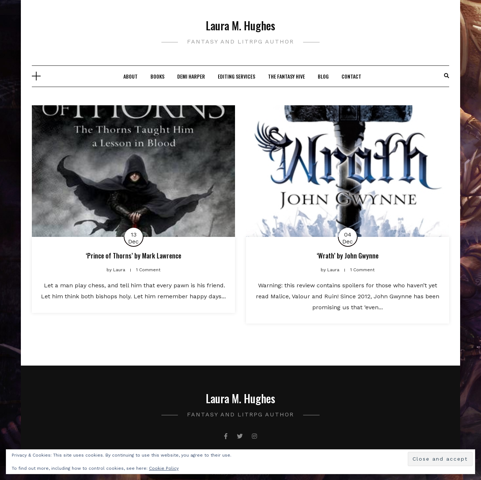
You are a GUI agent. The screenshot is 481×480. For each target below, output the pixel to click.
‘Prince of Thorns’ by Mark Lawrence (133, 255)
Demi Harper (191, 76)
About (130, 76)
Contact (351, 76)
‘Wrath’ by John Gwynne (348, 255)
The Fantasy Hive (286, 76)
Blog (323, 76)
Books (157, 76)
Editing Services (236, 76)
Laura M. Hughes (240, 25)
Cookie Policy (164, 468)
